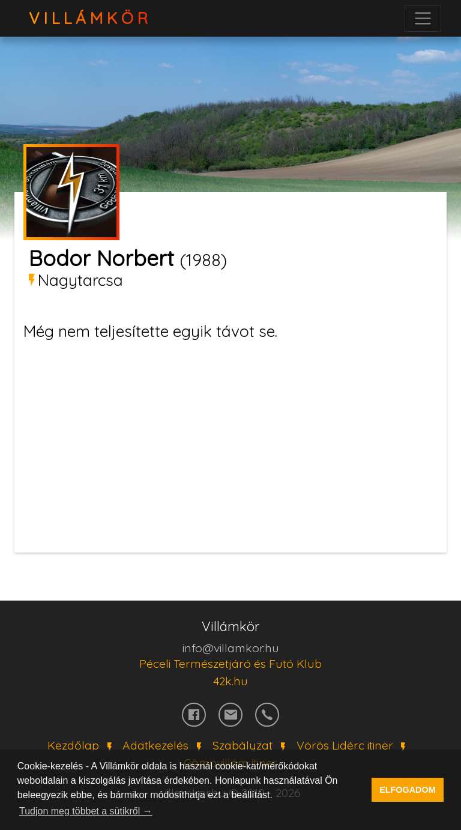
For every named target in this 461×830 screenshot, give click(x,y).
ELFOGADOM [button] (407, 790)
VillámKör (90, 18)
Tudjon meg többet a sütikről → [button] (85, 811)
